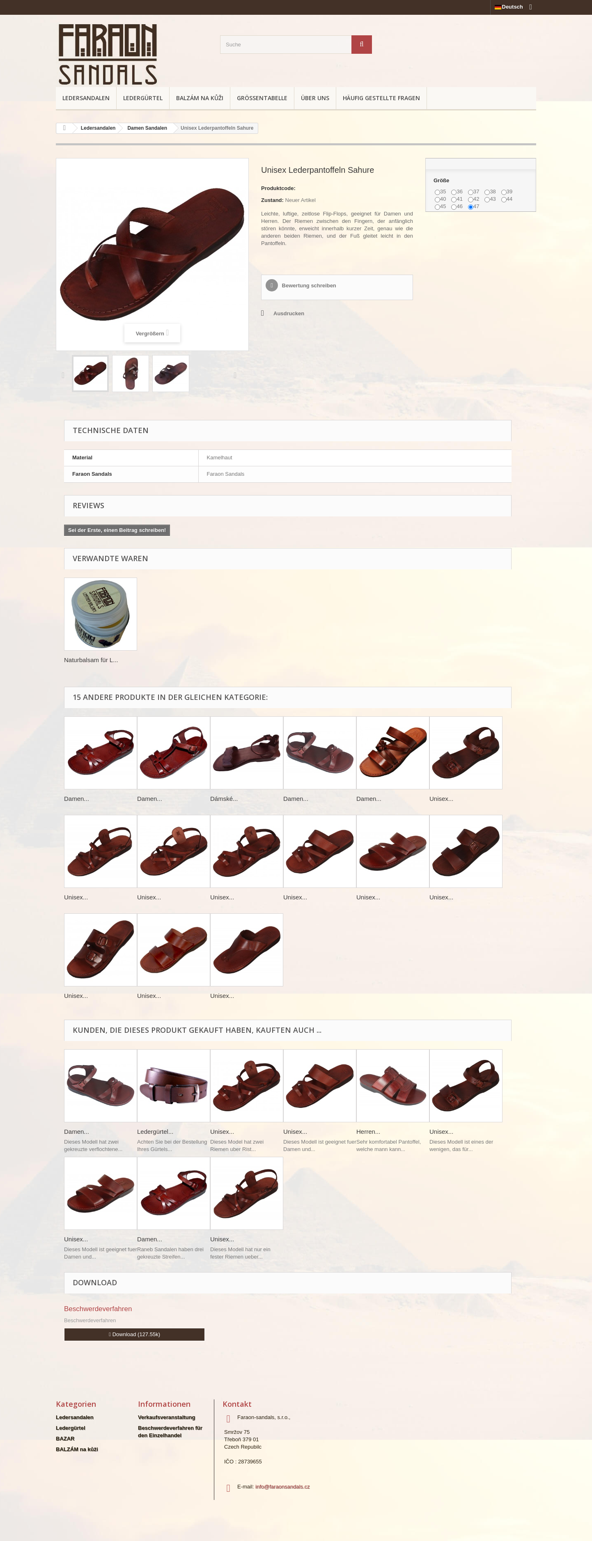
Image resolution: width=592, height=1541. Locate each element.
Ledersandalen (86, 98)
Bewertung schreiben (308, 285)
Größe (442, 180)
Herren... (368, 1131)
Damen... (76, 798)
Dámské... (224, 798)
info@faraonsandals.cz (282, 1487)
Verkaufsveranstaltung (166, 1417)
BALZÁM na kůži (199, 98)
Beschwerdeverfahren (98, 1309)
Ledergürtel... (155, 1131)
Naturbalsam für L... (91, 659)
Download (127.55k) (134, 1334)
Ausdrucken (288, 313)
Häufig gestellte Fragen (381, 98)
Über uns (315, 98)
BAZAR (65, 1439)
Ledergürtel (143, 98)
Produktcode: (278, 188)
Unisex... (441, 798)
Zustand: (272, 200)
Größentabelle (262, 98)
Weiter (237, 375)
